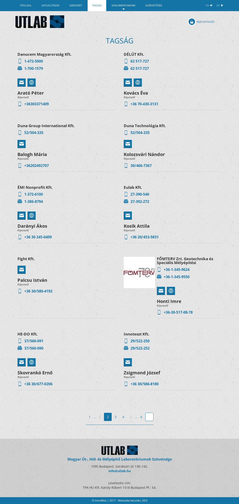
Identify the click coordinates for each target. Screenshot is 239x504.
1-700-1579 (33, 68)
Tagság (97, 5)
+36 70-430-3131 (144, 104)
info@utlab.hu (119, 471)
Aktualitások (50, 5)
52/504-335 (33, 132)
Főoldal (26, 5)
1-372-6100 (33, 194)
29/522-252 (140, 348)
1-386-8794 (33, 201)
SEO (144, 500)
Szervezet (75, 5)
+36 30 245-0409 (38, 237)
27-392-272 (140, 201)
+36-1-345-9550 (177, 277)
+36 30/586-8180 (145, 384)
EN (207, 5)
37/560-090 (33, 348)
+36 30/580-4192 (38, 291)
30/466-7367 (141, 165)
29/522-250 (140, 341)
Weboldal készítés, (130, 500)
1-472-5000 (33, 61)
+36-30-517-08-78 (178, 312)
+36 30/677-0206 (38, 384)
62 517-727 (140, 61)
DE (218, 5)
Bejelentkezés (205, 21)
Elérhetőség (153, 5)
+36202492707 (36, 165)
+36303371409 (36, 104)
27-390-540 (140, 194)
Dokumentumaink (124, 5)
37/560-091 (33, 341)
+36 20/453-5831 (145, 237)
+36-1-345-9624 (177, 269)
